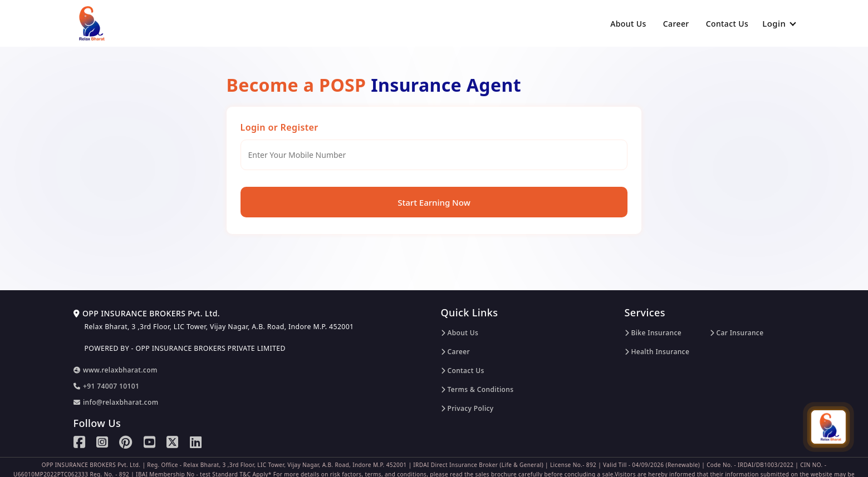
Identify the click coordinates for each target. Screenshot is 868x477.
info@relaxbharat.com (116, 402)
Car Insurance (737, 332)
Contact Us (727, 23)
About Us (628, 23)
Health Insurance (657, 351)
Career (676, 23)
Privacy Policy (467, 408)
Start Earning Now (434, 202)
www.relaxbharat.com (115, 370)
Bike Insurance (653, 332)
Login (779, 23)
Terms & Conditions (477, 389)
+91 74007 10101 (106, 386)
